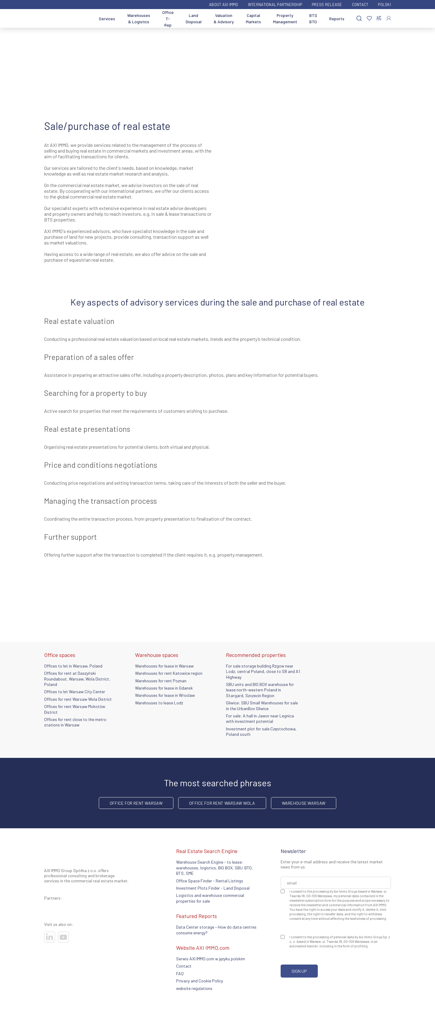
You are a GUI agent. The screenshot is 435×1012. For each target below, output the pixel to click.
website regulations (194, 988)
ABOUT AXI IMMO (223, 4)
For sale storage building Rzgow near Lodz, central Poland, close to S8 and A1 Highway (263, 671)
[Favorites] (369, 18)
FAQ (180, 973)
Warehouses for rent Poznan (160, 680)
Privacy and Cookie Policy (199, 980)
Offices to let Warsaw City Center (74, 691)
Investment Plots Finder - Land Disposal (213, 888)
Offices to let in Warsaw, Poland (73, 665)
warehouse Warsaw (303, 803)
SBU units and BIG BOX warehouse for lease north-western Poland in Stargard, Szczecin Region (260, 690)
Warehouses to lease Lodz (159, 702)
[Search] (359, 18)
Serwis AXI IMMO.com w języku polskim (210, 958)
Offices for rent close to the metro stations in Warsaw (75, 722)
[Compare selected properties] (379, 18)
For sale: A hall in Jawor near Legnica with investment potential (260, 718)
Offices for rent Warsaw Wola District (78, 699)
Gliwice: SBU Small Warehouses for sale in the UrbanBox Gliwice (262, 705)
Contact (360, 4)
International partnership (275, 4)
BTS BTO (313, 18)
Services (107, 18)
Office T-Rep (168, 18)
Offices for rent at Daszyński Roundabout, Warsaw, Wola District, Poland (77, 679)
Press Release (327, 4)
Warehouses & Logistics (138, 18)
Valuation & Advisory (224, 18)
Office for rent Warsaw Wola (222, 803)
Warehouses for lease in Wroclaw (165, 695)
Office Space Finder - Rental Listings (209, 880)
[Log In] (388, 18)
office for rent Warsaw (136, 803)
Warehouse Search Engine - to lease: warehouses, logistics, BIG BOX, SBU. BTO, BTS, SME (214, 867)
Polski (384, 4)
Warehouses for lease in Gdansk (164, 687)
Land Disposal (193, 18)
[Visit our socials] (49, 937)
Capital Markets (253, 18)
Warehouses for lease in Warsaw (164, 665)
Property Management (285, 18)
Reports (336, 18)
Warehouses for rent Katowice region (168, 673)
